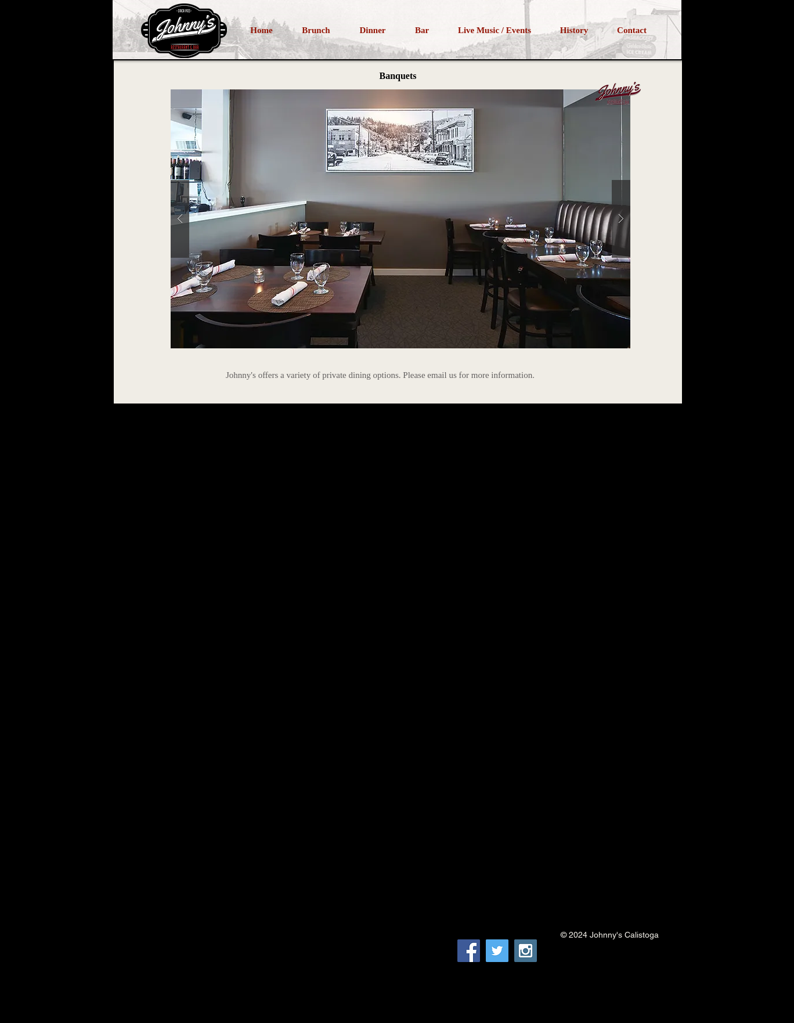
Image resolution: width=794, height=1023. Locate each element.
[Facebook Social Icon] (468, 950)
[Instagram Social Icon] (525, 950)
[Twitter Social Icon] (497, 950)
